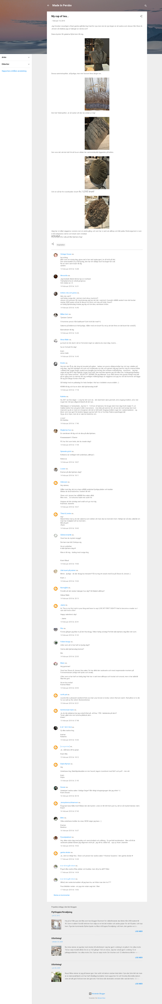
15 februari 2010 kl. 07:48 (69, 721)
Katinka (63, 397)
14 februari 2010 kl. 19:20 (69, 581)
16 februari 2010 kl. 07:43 (69, 811)
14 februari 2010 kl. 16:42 (69, 333)
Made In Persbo (62, 5)
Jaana (62, 605)
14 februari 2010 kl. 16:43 (69, 356)
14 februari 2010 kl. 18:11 (69, 475)
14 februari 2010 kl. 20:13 (69, 598)
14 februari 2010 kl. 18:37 (69, 507)
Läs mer (139, 931)
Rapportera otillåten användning (14, 71)
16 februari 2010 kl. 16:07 (69, 831)
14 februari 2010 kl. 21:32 (69, 635)
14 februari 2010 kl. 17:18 (69, 390)
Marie (62, 663)
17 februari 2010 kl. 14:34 (69, 872)
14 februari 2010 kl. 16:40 (69, 308)
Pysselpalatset (65, 837)
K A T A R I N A (66, 727)
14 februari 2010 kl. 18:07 (69, 462)
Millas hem (64, 314)
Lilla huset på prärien (68, 570)
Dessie (62, 787)
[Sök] (145, 6)
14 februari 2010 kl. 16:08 (69, 269)
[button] (141, 16)
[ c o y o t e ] (65, 746)
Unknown (63, 482)
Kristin (62, 363)
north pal (63, 695)
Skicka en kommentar (62, 895)
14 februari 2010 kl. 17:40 (69, 423)
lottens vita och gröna (68, 293)
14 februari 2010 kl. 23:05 (69, 688)
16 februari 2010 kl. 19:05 (69, 846)
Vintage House (65, 254)
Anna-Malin (64, 340)
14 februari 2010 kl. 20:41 (69, 622)
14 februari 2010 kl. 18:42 (69, 528)
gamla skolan (65, 852)
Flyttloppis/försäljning (61, 912)
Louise (62, 469)
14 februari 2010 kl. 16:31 (69, 286)
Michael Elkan (101, 998)
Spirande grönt (65, 451)
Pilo (61, 628)
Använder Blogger (97, 994)
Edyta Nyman (65, 764)
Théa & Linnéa (65, 513)
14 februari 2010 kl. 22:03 (69, 657)
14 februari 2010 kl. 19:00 (69, 564)
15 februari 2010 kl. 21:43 (69, 781)
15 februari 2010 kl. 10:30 (69, 740)
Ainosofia (64, 276)
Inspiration (61, 245)
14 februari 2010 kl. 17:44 (69, 445)
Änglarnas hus (65, 430)
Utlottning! (56, 938)
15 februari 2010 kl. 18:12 (69, 757)
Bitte (62, 818)
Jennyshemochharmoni (69, 802)
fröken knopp (65, 642)
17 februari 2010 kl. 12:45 (69, 859)
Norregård (64, 588)
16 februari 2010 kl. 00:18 (69, 796)
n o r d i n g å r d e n (67, 866)
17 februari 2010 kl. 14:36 (69, 890)
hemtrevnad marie (67, 710)
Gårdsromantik (65, 535)
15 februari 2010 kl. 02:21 (69, 703)
